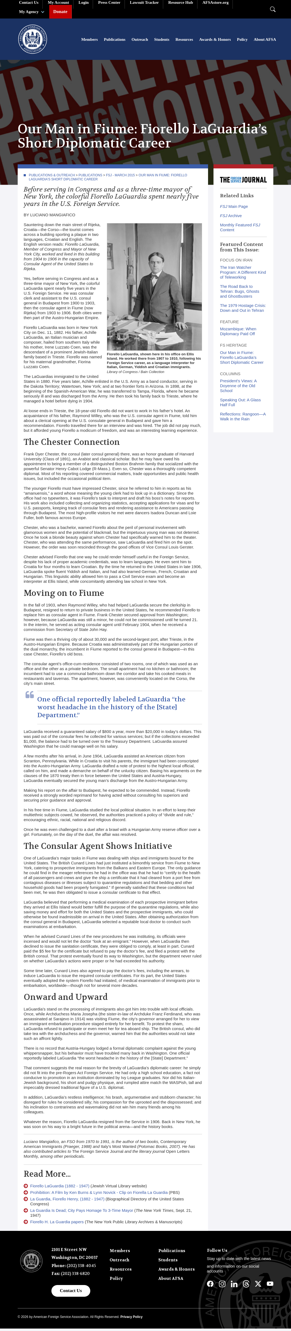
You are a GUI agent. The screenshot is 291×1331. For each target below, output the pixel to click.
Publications (114, 41)
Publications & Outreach (52, 178)
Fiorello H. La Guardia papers (57, 1224)
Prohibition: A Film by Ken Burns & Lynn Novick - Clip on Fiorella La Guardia (99, 1195)
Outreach (140, 41)
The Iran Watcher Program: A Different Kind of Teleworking (243, 274)
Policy (242, 41)
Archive (231, 218)
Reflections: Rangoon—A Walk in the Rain (243, 419)
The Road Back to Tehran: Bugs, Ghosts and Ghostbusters (239, 293)
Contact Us (71, 1293)
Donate (60, 11)
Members (89, 41)
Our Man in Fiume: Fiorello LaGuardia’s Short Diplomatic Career (242, 360)
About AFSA (265, 41)
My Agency (29, 12)
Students (161, 41)
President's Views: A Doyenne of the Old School (238, 388)
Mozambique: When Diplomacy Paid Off (238, 333)
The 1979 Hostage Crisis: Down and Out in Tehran (243, 310)
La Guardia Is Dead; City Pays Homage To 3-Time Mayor (81, 1212)
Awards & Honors (215, 41)
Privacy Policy (131, 1319)
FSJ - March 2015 (120, 178)
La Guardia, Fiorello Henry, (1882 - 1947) (67, 1201)
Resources (184, 41)
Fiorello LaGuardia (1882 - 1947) (59, 1188)
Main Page (234, 209)
